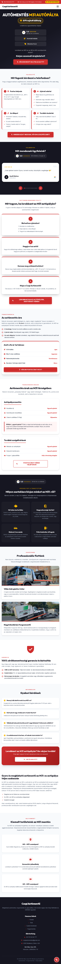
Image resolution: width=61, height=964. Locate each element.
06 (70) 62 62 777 (8, 2)
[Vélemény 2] (25, 188)
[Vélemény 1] (24, 188)
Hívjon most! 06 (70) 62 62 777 (30, 62)
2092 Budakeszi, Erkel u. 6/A (30, 943)
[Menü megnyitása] (57, 6)
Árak (30, 922)
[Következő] (40, 188)
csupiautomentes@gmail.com (30, 940)
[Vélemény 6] (31, 188)
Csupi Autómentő (10, 6)
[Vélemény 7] (32, 188)
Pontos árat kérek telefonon (28, 464)
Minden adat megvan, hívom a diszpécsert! (30, 134)
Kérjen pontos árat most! (30, 369)
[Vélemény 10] (36, 188)
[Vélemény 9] (35, 188)
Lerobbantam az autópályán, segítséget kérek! (28, 300)
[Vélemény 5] (29, 188)
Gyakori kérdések (31, 926)
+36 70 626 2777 (30, 759)
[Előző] (20, 188)
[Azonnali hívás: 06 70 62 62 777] (56, 959)
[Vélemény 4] (28, 188)
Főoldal (31, 919)
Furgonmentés (30, 929)
